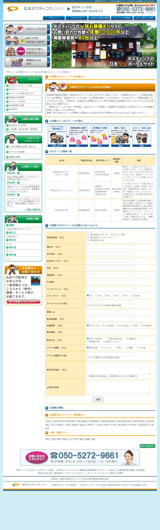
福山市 (83, 425)
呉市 (53, 425)
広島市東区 (70, 421)
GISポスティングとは (18, 89)
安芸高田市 (143, 425)
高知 (93, 439)
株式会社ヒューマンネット (101, 237)
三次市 (98, 425)
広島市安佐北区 (123, 421)
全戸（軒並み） (95, 339)
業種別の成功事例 (16, 97)
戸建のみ (131, 339)
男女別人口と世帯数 (17, 125)
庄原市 (106, 425)
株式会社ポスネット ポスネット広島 (106, 234)
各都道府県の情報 (16, 105)
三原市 (67, 425)
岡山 (47, 439)
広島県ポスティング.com (28, 72)
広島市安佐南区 (107, 421)
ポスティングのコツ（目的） (21, 85)
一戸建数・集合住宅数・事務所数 (23, 129)
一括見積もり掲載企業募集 (99, 18)
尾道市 (75, 425)
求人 (119, 347)
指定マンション (111, 341)
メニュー (106, 347)
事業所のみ (93, 341)
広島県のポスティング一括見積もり (67, 415)
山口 (70, 439)
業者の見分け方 (45, 473)
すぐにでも (93, 325)
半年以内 (145, 325)
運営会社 (59, 473)
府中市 (91, 425)
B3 (124, 296)
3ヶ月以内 (123, 325)
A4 (89, 296)
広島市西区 (94, 421)
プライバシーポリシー (75, 473)
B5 (107, 296)
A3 (98, 296)
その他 (135, 296)
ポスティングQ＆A (17, 101)
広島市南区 (82, 421)
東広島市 (123, 425)
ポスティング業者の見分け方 (21, 93)
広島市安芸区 (138, 421)
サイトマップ (94, 473)
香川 (76, 439)
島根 (65, 439)
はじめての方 (76, 18)
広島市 (48, 421)
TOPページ (54, 18)
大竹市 (114, 425)
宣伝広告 (92, 347)
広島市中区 (58, 421)
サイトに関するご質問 (144, 18)
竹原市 (60, 425)
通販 (129, 347)
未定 (134, 325)
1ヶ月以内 (108, 325)
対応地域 (13, 109)
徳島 (82, 439)
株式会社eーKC (95, 240)
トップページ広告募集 (121, 18)
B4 (115, 296)
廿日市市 (132, 425)
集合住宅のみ (114, 339)
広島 (53, 439)
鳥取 (59, 439)
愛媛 (87, 439)
